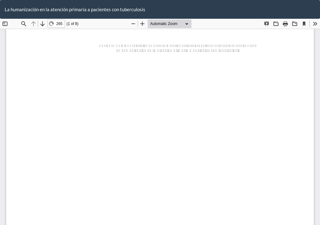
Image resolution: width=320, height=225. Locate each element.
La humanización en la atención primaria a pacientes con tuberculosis (75, 9)
